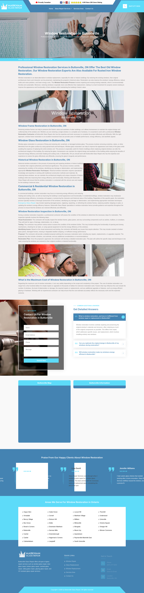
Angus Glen (27, 512)
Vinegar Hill (103, 526)
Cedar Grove (53, 512)
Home (51, 9)
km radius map (44, 412)
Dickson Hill (53, 519)
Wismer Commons (106, 530)
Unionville (103, 519)
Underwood (103, 515)
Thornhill (102, 512)
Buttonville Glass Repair (72, 590)
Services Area (78, 9)
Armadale (27, 515)
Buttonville (27, 59)
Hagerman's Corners (56, 537)
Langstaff (52, 541)
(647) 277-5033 (134, 6)
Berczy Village (28, 519)
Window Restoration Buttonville (42, 59)
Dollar (51, 523)
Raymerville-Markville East (83, 537)
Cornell (51, 515)
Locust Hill (77, 512)
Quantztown (78, 534)
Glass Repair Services (62, 9)
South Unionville (79, 541)
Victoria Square (105, 523)
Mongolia (77, 526)
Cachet (26, 534)
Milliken (76, 519)
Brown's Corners (29, 526)
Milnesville (77, 523)
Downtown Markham (55, 526)
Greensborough (54, 534)
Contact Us (89, 9)
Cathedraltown (28, 541)
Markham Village (79, 515)
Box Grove (27, 523)
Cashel (26, 537)
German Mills (53, 530)
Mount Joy (77, 530)
